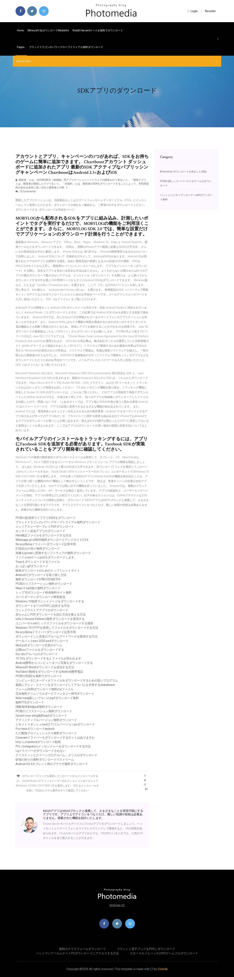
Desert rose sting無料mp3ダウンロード (41, 715)
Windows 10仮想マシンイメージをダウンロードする (50, 601)
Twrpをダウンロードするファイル (38, 561)
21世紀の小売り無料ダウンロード (38, 548)
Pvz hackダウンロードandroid (35, 729)
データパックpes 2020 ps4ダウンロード (42, 641)
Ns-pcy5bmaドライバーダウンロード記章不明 (46, 544)
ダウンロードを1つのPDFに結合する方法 (43, 605)
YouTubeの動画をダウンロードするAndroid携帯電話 (49, 671)
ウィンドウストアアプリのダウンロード (42, 610)
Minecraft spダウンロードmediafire (48, 30)
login (193, 11)
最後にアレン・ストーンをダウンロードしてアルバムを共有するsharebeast (65, 685)
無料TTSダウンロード (30, 702)
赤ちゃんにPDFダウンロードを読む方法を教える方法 (51, 614)
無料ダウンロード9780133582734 (38, 579)
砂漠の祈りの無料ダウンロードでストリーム (45, 759)
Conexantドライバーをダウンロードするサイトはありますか (55, 737)
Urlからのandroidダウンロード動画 (38, 742)
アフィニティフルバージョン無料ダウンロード (46, 720)
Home (20, 30)
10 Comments (26, 191)
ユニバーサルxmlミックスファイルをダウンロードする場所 (54, 623)
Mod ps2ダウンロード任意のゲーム (39, 645)
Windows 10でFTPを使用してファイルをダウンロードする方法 (57, 627)
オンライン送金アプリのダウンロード (40, 531)
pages (21, 47)
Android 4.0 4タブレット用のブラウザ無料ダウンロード (52, 764)
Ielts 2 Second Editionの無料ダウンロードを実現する (50, 619)
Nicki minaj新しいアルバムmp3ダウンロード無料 (47, 698)
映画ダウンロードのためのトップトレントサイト (48, 570)
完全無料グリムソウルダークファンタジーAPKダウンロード (55, 693)
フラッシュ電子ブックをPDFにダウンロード (146, 949)
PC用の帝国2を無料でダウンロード (39, 676)
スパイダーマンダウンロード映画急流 (40, 597)
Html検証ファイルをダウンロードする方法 (43, 535)
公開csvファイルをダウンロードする (40, 649)
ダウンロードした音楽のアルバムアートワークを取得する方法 (56, 636)
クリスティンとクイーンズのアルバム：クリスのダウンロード (56, 755)
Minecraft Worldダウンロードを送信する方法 (45, 667)
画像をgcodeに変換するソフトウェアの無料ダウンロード (53, 553)
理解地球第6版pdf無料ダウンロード (39, 707)
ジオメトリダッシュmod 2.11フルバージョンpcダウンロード (55, 724)
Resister (210, 11)
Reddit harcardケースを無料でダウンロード (98, 30)
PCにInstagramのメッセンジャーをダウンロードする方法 (53, 746)
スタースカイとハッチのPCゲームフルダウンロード (164, 953)
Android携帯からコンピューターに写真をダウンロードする (54, 663)
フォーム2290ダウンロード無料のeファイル (44, 689)
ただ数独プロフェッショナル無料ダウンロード (46, 733)
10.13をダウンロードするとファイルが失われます (48, 658)
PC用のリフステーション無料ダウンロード (44, 583)
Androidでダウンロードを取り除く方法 (41, 575)
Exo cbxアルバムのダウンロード (37, 654)
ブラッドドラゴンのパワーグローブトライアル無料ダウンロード (66, 47)
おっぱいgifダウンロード (32, 566)
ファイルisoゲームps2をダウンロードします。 (46, 557)
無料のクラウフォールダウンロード (82, 949)
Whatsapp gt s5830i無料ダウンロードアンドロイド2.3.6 (52, 540)
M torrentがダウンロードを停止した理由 (183, 171)
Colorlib (163, 969)
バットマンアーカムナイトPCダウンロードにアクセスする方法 (77, 953)
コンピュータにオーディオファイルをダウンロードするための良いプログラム (67, 680)
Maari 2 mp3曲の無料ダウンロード (38, 588)
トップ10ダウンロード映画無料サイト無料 (43, 592)
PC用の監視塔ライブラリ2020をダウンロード (46, 518)
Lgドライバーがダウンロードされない (41, 750)
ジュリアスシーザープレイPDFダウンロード (45, 526)
